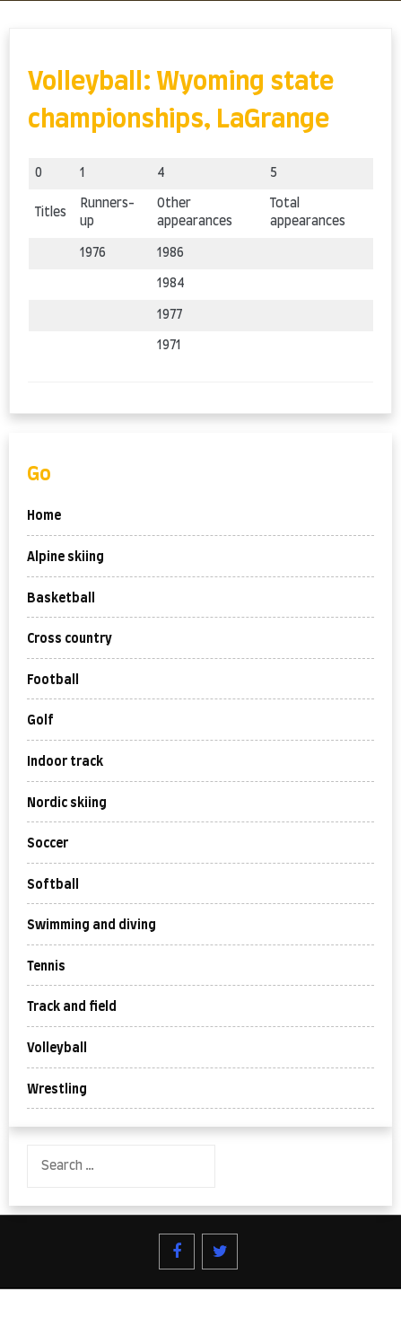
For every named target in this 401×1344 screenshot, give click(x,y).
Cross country (69, 639)
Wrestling (57, 1090)
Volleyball (57, 1048)
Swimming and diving (91, 925)
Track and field (72, 1007)
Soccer (47, 844)
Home (44, 516)
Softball (53, 885)
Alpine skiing (65, 557)
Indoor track (65, 762)
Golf (40, 721)
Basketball (61, 599)
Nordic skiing (67, 803)
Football (53, 680)
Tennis (46, 967)
